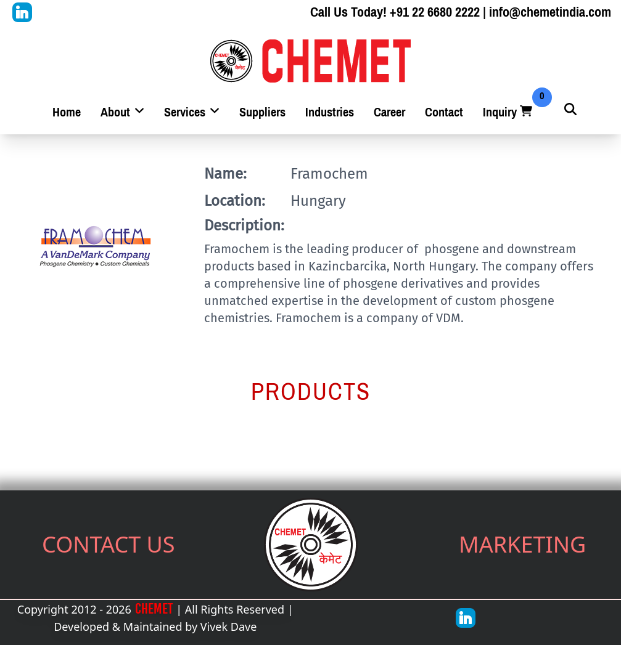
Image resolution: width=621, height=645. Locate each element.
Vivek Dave (228, 626)
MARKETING (522, 544)
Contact (444, 112)
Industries (329, 112)
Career (389, 112)
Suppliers (262, 112)
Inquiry (509, 112)
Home (66, 112)
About (122, 112)
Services (192, 112)
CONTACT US (108, 544)
